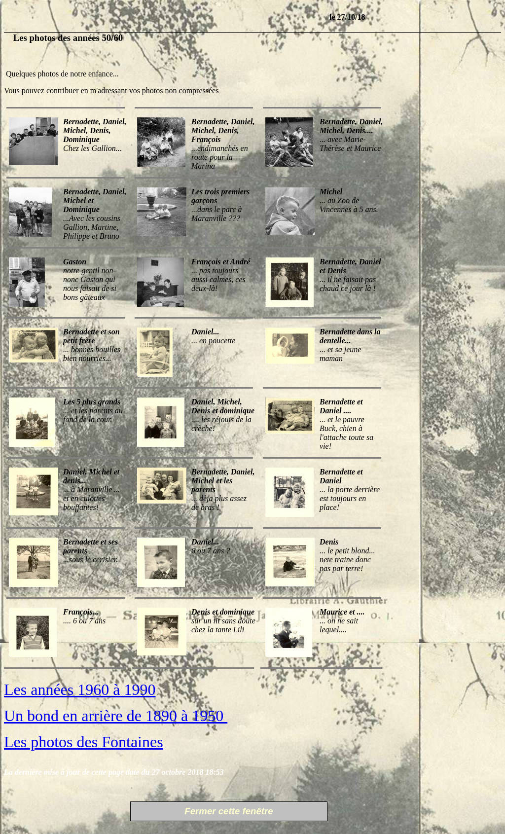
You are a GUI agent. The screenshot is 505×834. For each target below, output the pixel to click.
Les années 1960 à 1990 (79, 689)
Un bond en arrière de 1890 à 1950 (115, 716)
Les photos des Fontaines (83, 742)
